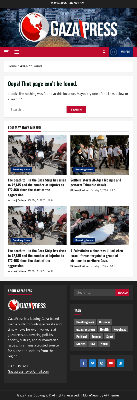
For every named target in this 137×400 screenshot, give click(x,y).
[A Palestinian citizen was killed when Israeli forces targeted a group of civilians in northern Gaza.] (99, 225)
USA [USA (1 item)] (93, 343)
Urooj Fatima (18, 200)
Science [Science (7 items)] (96, 336)
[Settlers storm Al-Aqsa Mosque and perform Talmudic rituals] (99, 155)
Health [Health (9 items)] (104, 329)
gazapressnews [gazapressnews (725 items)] (85, 329)
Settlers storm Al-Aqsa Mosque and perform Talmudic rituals (95, 182)
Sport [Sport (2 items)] (109, 336)
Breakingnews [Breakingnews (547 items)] (85, 322)
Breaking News (21, 169)
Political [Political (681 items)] (81, 336)
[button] (6, 51)
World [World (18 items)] (104, 343)
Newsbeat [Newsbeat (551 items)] (120, 329)
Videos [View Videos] (119, 52)
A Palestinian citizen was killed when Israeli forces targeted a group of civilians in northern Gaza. (96, 255)
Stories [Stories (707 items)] (81, 343)
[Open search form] (104, 52)
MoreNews (91, 395)
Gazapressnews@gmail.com (28, 371)
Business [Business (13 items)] (104, 322)
